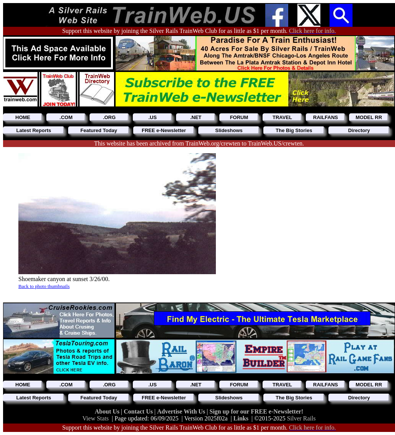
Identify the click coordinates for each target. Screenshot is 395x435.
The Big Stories (294, 130)
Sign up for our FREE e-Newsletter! (256, 411)
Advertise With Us (182, 411)
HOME (22, 117)
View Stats (95, 418)
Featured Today (98, 130)
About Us (108, 411)
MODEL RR (369, 117)
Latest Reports (33, 130)
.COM (66, 117)
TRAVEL (282, 117)
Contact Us (139, 411)
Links (240, 418)
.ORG (109, 117)
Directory (359, 130)
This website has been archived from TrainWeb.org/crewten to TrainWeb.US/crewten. (199, 143)
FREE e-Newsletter (164, 130)
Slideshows (229, 130)
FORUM (239, 117)
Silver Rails (301, 418)
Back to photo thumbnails (44, 286)
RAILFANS (325, 117)
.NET (196, 117)
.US (153, 117)
